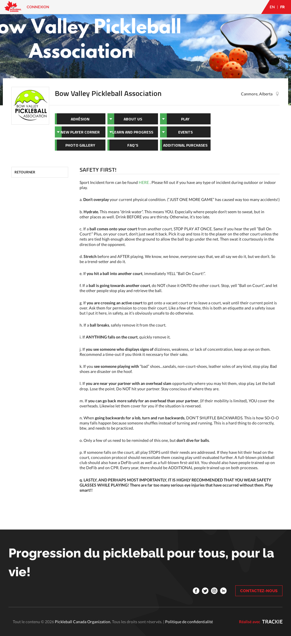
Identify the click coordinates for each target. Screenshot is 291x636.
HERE (144, 182)
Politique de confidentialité (189, 621)
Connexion (38, 7)
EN (272, 7)
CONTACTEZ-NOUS (259, 590)
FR (282, 7)
